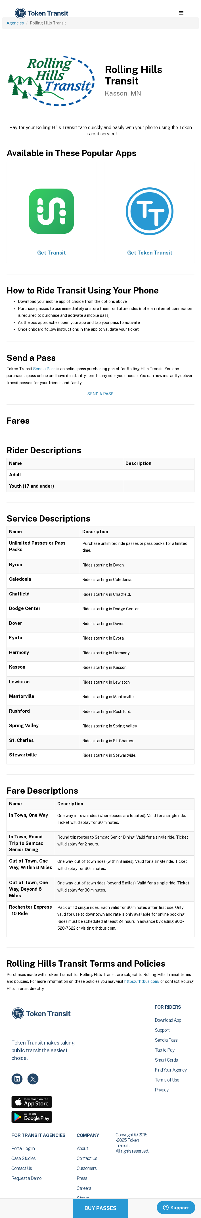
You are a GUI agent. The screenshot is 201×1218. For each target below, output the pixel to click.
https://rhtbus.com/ (142, 981)
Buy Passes (100, 1208)
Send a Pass (44, 369)
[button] (181, 13)
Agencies (15, 23)
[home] (41, 13)
